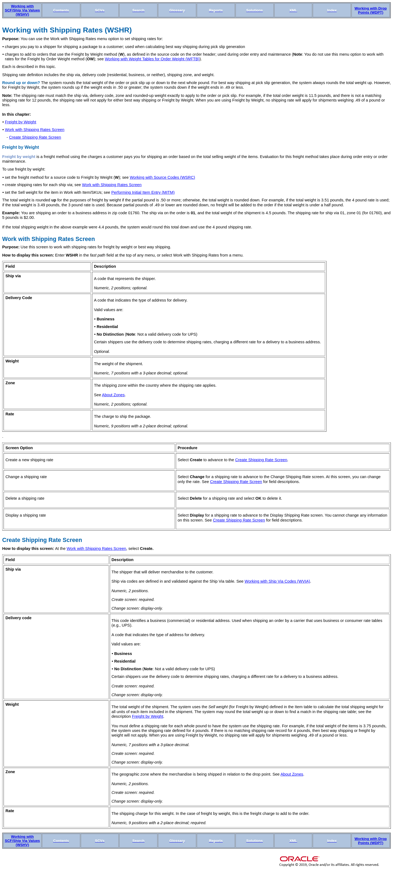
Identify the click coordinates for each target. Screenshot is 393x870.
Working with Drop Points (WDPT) (371, 10)
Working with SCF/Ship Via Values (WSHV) (22, 10)
